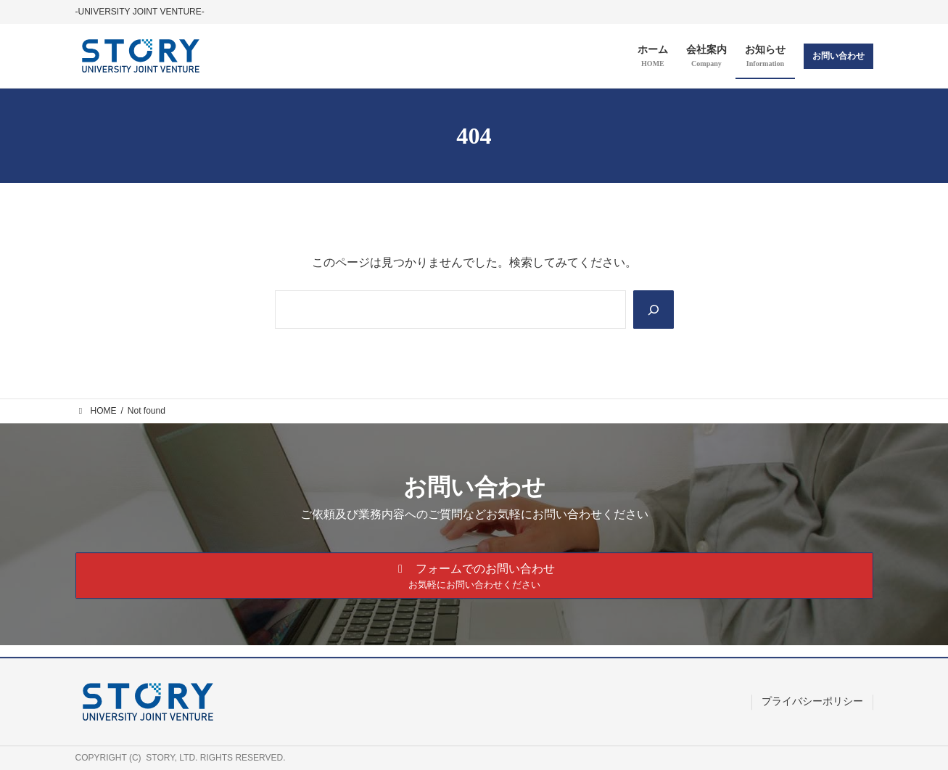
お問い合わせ (838, 56)
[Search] (653, 309)
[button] (474, 575)
